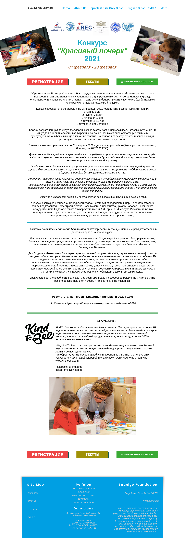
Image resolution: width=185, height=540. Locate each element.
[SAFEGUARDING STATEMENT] (84, 488)
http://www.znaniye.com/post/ (66, 303)
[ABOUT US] (35, 501)
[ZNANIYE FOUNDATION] (39, 8)
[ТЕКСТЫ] (92, 81)
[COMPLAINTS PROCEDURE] (83, 502)
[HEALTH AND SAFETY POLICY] (83, 495)
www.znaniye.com (113, 139)
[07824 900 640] (151, 501)
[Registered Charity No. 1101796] (142, 493)
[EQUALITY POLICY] (83, 492)
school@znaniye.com (128, 145)
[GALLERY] (35, 517)
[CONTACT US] (35, 493)
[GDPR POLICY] (83, 499)
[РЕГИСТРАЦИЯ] (47, 81)
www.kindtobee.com (67, 360)
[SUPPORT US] (35, 510)
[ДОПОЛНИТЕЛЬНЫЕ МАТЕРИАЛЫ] (137, 81)
